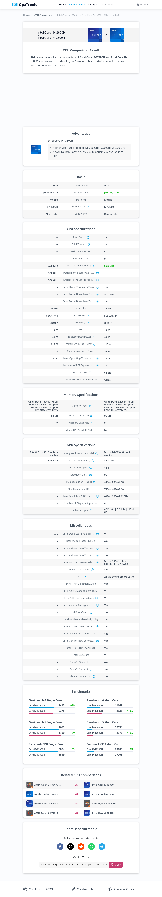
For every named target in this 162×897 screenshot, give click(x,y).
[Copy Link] (116, 865)
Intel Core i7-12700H (46, 794)
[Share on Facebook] (60, 846)
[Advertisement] (81, 100)
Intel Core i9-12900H (103, 784)
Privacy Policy (124, 889)
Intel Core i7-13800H (60, 140)
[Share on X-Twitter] (70, 846)
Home (62, 4)
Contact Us (85, 889)
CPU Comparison (43, 15)
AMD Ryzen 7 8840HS (104, 803)
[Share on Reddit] (81, 846)
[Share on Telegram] (102, 846)
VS (76, 784)
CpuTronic (24, 4)
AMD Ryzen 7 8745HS (46, 812)
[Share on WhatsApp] (91, 846)
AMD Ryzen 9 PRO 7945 (47, 784)
